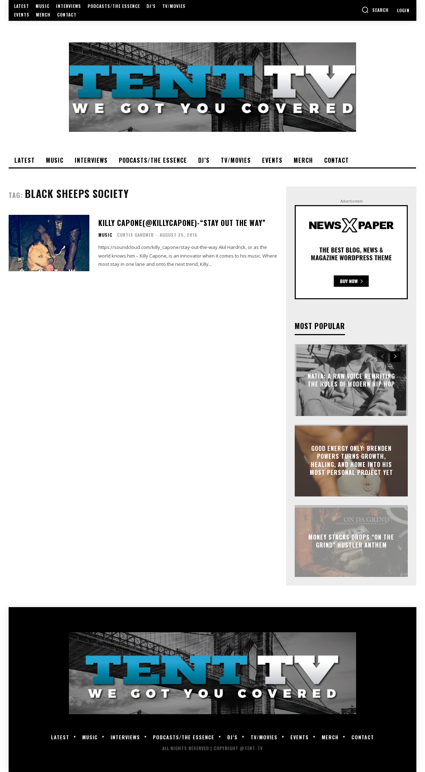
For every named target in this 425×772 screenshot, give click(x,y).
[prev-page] (382, 356)
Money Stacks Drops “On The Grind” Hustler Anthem (351, 541)
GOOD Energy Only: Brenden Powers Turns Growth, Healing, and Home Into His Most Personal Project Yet (351, 460)
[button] (375, 9)
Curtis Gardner (135, 235)
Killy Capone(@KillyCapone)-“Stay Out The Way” (182, 222)
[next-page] (395, 356)
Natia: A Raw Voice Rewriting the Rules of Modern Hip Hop (351, 380)
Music (105, 235)
